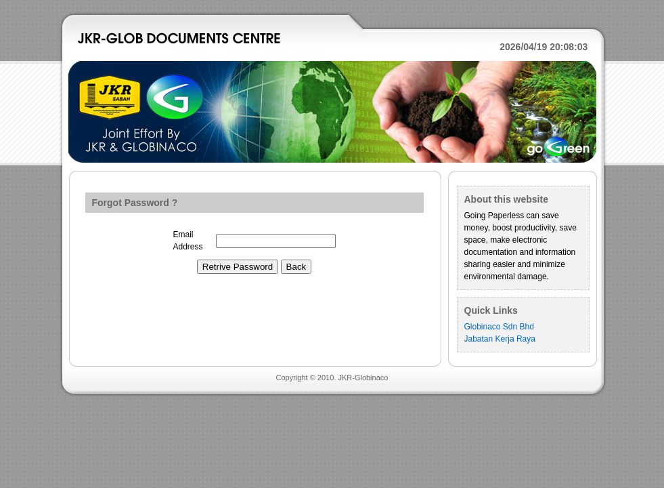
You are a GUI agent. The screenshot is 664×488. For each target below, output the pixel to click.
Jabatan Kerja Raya (499, 339)
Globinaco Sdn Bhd (499, 326)
